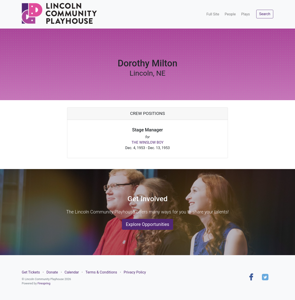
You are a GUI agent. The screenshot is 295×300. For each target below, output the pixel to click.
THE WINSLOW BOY (147, 142)
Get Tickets (31, 272)
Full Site (212, 14)
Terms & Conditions (101, 272)
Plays (245, 14)
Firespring (43, 283)
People (230, 14)
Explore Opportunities (147, 224)
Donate (52, 272)
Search (264, 14)
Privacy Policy (135, 272)
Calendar (72, 272)
